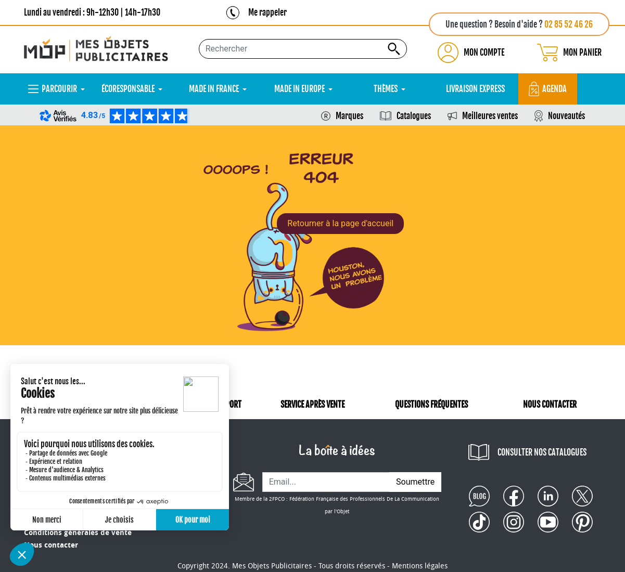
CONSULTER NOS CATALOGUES (542, 452)
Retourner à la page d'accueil (340, 223)
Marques (349, 116)
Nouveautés (566, 116)
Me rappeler (267, 12)
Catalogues (414, 116)
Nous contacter (51, 545)
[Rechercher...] (303, 49)
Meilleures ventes (490, 116)
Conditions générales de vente (78, 532)
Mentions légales (420, 566)
